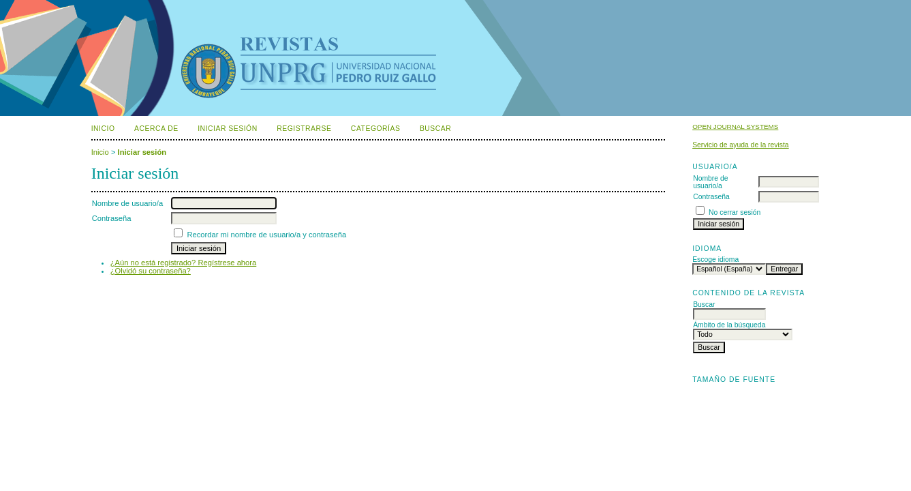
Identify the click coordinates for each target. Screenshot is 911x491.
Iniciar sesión (228, 128)
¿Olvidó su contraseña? (150, 271)
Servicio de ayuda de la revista (740, 145)
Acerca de (156, 128)
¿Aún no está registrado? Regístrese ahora (183, 262)
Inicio (103, 128)
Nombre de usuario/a (710, 182)
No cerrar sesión (734, 212)
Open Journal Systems (735, 126)
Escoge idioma (715, 259)
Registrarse (304, 128)
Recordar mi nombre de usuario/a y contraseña (266, 234)
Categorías (376, 128)
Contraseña (711, 196)
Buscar (435, 128)
